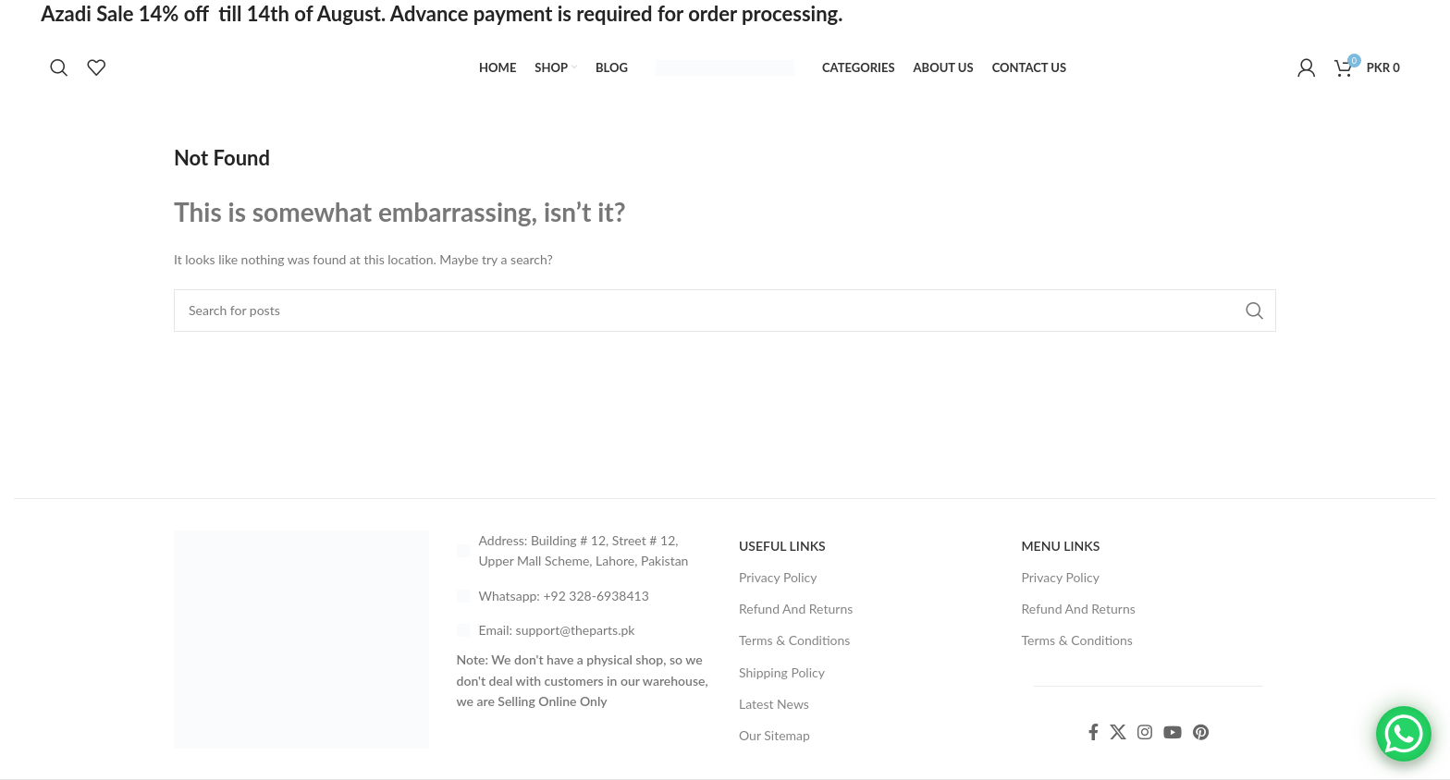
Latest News (774, 704)
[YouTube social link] (1172, 732)
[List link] (584, 596)
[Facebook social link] (1093, 732)
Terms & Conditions (794, 640)
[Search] (59, 67)
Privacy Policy (778, 577)
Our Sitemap (774, 735)
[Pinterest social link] (1200, 732)
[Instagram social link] (1145, 732)
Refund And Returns (796, 608)
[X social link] (1118, 732)
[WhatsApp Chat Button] (1404, 734)
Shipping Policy (782, 672)
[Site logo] (725, 66)
